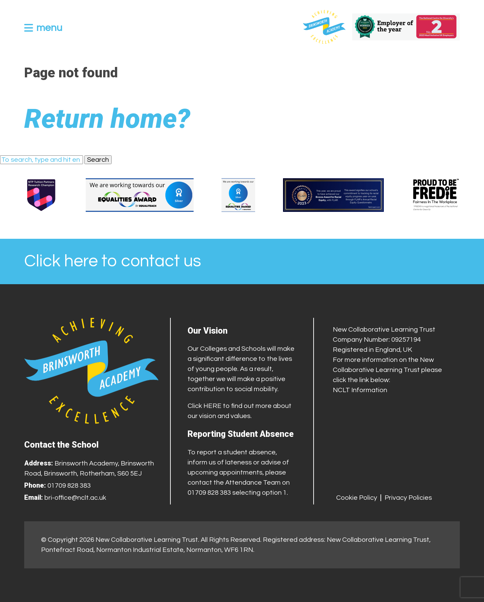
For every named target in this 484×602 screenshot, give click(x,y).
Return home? (107, 119)
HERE (212, 406)
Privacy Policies (408, 497)
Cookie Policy (356, 497)
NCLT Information (360, 390)
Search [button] (98, 159)
